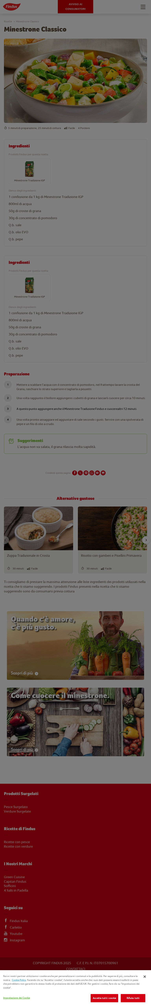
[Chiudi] (144, 976)
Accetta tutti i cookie (104, 998)
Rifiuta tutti (133, 998)
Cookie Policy (19, 980)
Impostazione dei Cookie (16, 997)
